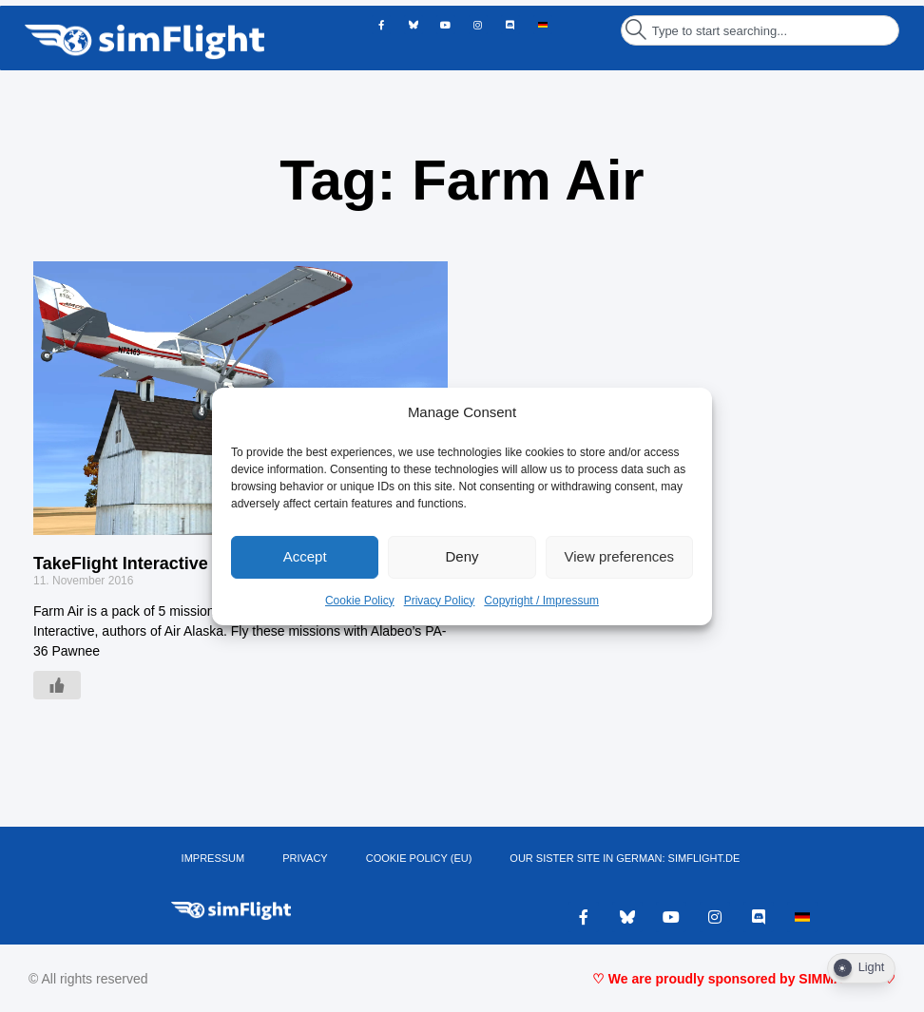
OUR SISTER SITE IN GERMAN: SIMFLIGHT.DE (625, 858)
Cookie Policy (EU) (419, 858)
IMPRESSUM (213, 858)
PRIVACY (304, 858)
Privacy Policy (439, 600)
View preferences (620, 556)
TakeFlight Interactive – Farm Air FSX (184, 563)
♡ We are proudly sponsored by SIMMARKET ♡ (743, 978)
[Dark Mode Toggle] (861, 968)
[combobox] (760, 30)
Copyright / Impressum (541, 600)
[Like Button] (57, 685)
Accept (305, 556)
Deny (461, 556)
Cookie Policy (360, 600)
